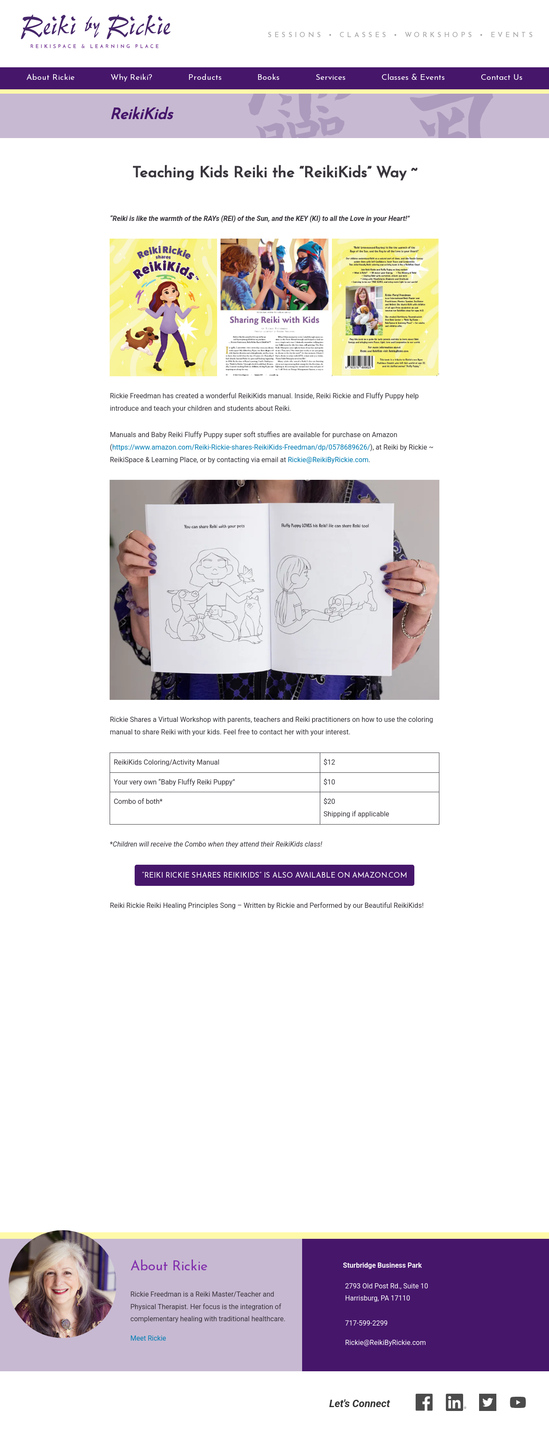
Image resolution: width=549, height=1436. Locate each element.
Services (331, 77)
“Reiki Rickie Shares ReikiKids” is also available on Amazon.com (275, 875)
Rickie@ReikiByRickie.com (328, 459)
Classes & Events (413, 77)
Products (205, 77)
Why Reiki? (131, 77)
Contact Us (502, 77)
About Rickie (50, 77)
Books (268, 77)
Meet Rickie (148, 1338)
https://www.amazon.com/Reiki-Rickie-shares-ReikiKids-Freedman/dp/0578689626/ (241, 447)
